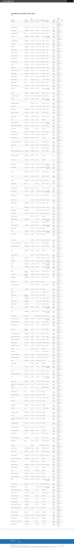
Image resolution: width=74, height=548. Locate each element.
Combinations (70, 1)
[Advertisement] (37, 7)
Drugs (65, 1)
